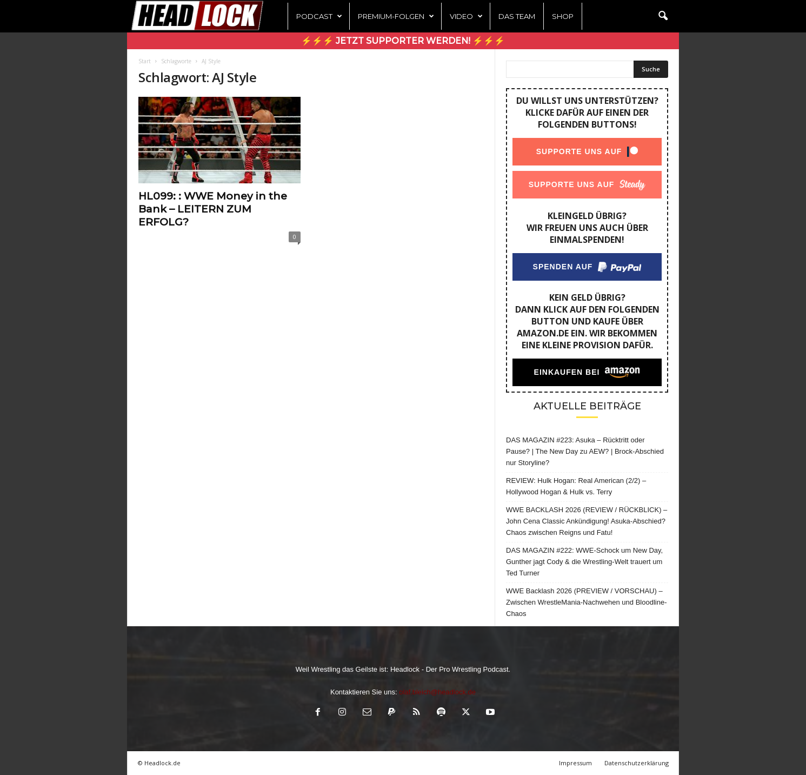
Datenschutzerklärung (636, 763)
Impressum (575, 763)
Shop (563, 16)
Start (144, 61)
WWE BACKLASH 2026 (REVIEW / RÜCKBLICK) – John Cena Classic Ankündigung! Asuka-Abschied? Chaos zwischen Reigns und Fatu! (586, 521)
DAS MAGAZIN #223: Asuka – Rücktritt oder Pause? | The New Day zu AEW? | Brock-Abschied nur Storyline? (585, 451)
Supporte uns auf (579, 151)
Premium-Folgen (396, 16)
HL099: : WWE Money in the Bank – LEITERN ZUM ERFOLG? (212, 209)
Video (466, 16)
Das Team (516, 16)
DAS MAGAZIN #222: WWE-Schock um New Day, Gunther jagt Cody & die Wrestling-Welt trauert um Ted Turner (584, 561)
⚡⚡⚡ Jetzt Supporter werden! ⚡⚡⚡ (403, 41)
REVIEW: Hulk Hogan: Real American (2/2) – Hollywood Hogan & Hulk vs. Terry (576, 486)
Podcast (319, 16)
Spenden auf (563, 266)
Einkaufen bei (567, 372)
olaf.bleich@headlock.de (437, 692)
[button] (663, 16)
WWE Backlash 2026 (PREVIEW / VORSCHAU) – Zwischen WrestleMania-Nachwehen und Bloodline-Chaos (586, 602)
